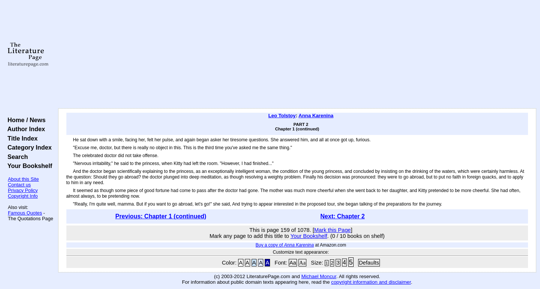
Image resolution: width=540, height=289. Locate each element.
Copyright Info (23, 196)
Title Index (21, 138)
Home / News (25, 120)
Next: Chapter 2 (342, 216)
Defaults (369, 263)
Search (16, 156)
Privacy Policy (23, 190)
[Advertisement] (297, 54)
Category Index (28, 147)
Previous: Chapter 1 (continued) (160, 216)
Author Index (24, 129)
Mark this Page (332, 230)
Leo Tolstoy (282, 115)
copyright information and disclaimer (371, 282)
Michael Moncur (318, 276)
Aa (293, 263)
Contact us (19, 185)
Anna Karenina (315, 115)
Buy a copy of (285, 245)
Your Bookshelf (28, 165)
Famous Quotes (25, 213)
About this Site (23, 179)
